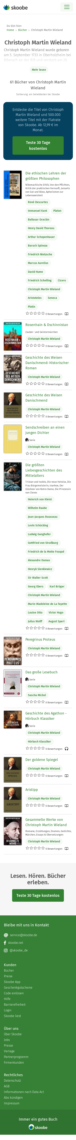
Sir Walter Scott (38, 577)
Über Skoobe (13, 1034)
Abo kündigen (13, 1097)
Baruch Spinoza (37, 245)
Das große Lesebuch (41, 672)
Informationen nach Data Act (24, 1092)
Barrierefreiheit (14, 1004)
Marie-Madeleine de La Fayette (47, 604)
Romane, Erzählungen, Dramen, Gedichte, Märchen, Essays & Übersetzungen (48, 833)
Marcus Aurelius (38, 263)
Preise (8, 976)
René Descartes (38, 202)
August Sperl (56, 621)
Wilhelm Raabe (37, 508)
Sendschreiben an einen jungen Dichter (45, 430)
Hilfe (7, 999)
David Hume (35, 272)
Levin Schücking (38, 525)
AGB (7, 1086)
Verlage (9, 1051)
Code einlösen (14, 993)
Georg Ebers (35, 586)
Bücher (22, 30)
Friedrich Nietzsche (40, 254)
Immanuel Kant (37, 210)
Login (7, 1010)
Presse (8, 1045)
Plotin (31, 306)
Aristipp (31, 790)
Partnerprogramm (16, 1057)
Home (10, 30)
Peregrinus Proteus (40, 639)
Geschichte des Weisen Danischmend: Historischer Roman (47, 362)
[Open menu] (66, 7)
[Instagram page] (38, 950)
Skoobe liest (12, 1016)
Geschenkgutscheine (18, 987)
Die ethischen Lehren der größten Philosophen (45, 176)
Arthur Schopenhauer (41, 237)
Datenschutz (12, 1080)
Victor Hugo (56, 612)
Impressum (12, 1103)
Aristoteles (35, 298)
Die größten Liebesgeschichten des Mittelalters (43, 470)
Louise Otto (35, 612)
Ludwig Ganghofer (39, 534)
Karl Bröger (57, 586)
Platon (57, 210)
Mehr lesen (39, 69)
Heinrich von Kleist (40, 499)
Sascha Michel (37, 695)
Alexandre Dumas (39, 560)
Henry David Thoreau (41, 228)
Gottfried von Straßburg (43, 543)
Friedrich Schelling (40, 280)
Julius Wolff (35, 621)
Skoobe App (12, 982)
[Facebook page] (38, 942)
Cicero (62, 280)
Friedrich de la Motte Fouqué (46, 551)
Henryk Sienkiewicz (40, 569)
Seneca (52, 298)
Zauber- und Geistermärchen (41, 332)
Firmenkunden (14, 1062)
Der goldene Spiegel (41, 760)
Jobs (7, 1040)
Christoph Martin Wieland (44, 289)
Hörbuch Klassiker (39, 741)
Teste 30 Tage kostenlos (38, 145)
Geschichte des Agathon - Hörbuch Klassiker (46, 716)
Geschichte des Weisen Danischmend (43, 398)
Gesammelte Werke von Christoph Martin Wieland (46, 822)
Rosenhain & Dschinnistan (46, 325)
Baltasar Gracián (38, 219)
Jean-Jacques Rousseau (42, 517)
